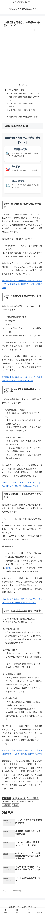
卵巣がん (6, 801)
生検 (30, 801)
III (14, 798)
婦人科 (23, 801)
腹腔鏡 (8, 568)
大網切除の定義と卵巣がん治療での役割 (24, 93)
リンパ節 (21, 798)
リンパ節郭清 (32, 798)
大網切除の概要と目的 (15, 90)
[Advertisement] (22, 55)
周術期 (15, 801)
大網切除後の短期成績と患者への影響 (23, 117)
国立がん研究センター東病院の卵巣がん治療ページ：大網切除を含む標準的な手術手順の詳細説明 (22, 284)
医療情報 (6, 798)
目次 (19, 85)
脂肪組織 (6, 805)
